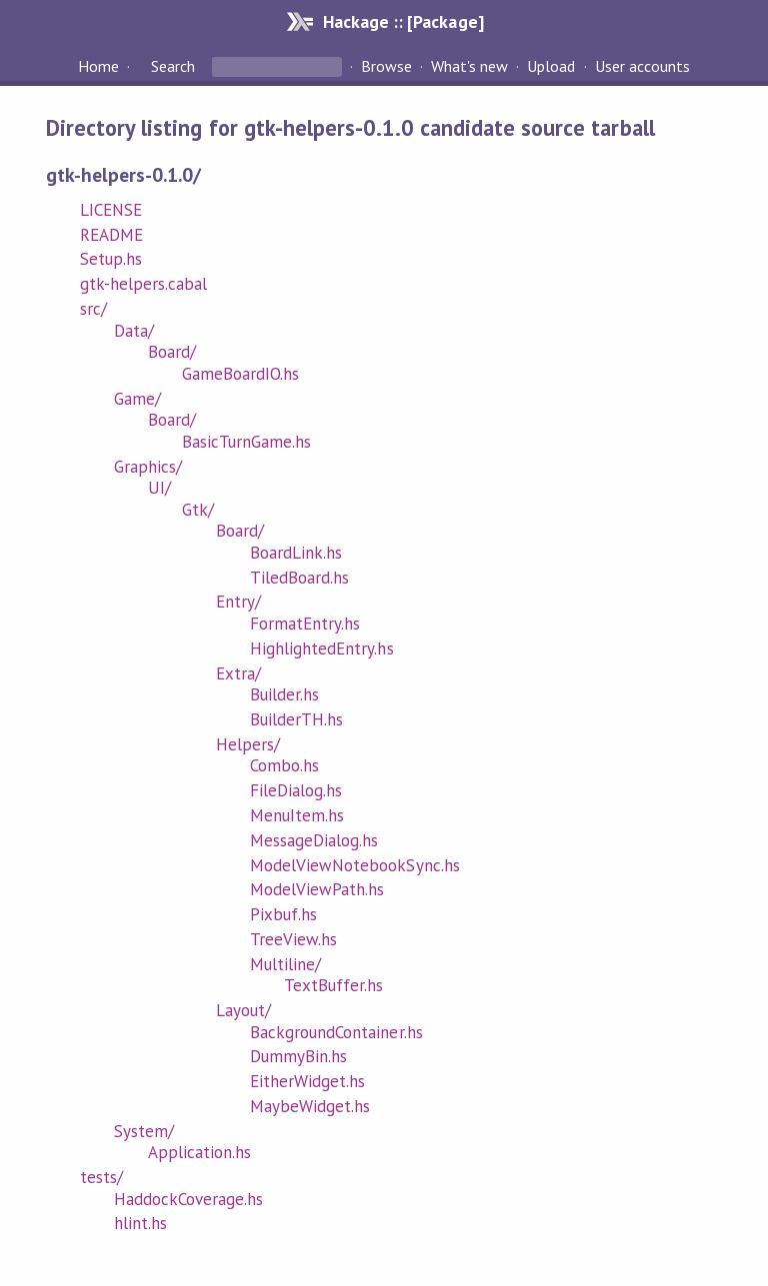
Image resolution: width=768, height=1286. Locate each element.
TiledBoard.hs (299, 578)
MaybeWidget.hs (310, 1106)
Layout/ (243, 1010)
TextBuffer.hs (333, 985)
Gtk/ (198, 510)
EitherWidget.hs (307, 1081)
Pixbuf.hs (283, 914)
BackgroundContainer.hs (336, 1032)
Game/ (137, 399)
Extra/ (238, 673)
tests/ (101, 1177)
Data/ (134, 331)
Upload (551, 66)
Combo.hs (284, 765)
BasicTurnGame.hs (246, 442)
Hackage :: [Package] (403, 21)
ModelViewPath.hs (317, 889)
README (111, 235)
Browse (386, 66)
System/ (144, 1131)
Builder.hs (284, 694)
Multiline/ (285, 964)
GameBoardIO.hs (240, 374)
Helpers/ (248, 744)
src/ (93, 309)
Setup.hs (111, 259)
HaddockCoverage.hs (188, 1199)
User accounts (642, 66)
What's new (469, 66)
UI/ (159, 488)
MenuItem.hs (297, 815)
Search (173, 66)
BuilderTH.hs (296, 719)
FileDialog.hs (296, 790)
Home (98, 66)
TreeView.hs (293, 939)
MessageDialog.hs (314, 840)
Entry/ (238, 602)
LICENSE (111, 210)
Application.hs (199, 1152)
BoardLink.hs (296, 553)
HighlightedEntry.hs (321, 648)
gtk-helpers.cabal (143, 284)
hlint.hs (140, 1223)
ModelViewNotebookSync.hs (355, 865)
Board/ (172, 352)
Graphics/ (148, 467)
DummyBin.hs (298, 1056)
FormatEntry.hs (305, 624)
